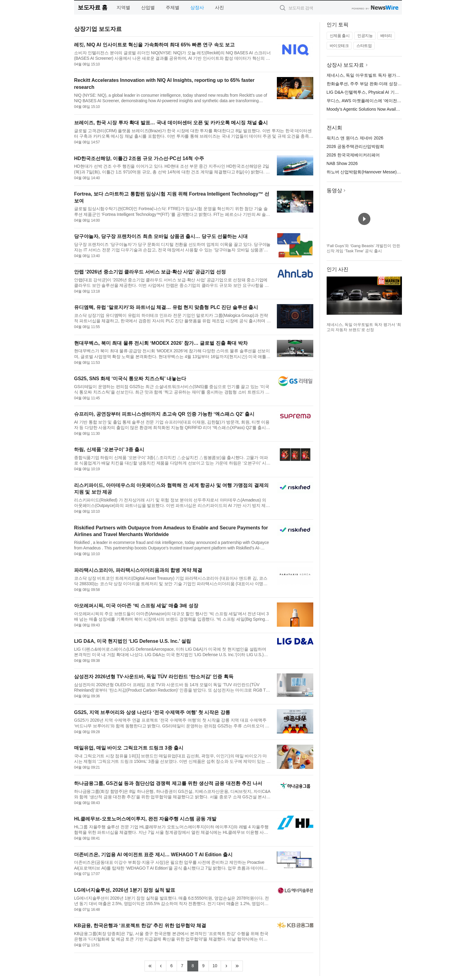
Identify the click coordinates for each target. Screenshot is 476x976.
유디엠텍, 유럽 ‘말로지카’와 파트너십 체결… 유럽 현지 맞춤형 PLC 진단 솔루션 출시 (166, 307)
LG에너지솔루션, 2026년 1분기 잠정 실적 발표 (124, 890)
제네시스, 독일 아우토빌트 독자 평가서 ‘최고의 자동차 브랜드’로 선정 (392, 75)
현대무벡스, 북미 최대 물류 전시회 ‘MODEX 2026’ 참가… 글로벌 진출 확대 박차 (161, 343)
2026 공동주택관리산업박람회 (355, 146)
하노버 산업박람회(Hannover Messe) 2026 (367, 171)
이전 (331, 298)
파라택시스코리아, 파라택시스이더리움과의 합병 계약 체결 (138, 570)
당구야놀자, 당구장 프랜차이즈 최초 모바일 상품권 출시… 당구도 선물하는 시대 (161, 236)
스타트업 (364, 45)
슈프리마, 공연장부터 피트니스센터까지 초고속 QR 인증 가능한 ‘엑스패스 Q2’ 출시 (164, 414)
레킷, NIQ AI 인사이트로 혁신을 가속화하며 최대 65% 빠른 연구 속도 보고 (154, 44)
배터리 (386, 35)
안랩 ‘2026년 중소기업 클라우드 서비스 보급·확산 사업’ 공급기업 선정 (150, 271)
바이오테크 (339, 45)
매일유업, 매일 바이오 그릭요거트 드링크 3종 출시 (128, 747)
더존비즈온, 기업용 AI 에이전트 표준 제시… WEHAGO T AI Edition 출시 (153, 854)
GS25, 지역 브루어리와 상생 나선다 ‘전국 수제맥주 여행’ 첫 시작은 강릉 (152, 712)
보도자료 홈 (92, 7)
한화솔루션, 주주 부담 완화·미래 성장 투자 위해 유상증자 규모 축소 (390, 83)
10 (216, 965)
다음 (397, 298)
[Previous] (160, 966)
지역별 (123, 7)
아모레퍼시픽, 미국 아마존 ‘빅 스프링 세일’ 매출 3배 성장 (136, 605)
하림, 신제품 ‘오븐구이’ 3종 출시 (109, 449)
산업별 (148, 7)
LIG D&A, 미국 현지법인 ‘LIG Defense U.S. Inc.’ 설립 (132, 641)
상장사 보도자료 (345, 65)
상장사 (197, 7)
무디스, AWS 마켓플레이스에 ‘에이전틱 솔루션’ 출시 (376, 100)
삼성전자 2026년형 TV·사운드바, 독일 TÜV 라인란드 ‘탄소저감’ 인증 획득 (153, 676)
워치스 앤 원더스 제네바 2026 (355, 138)
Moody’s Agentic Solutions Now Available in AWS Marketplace (385, 109)
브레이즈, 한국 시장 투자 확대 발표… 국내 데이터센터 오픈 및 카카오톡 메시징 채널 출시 (171, 122)
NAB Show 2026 (342, 163)
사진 (219, 7)
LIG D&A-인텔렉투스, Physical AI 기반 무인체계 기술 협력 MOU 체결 (392, 92)
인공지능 (364, 35)
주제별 (172, 7)
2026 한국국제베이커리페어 (353, 155)
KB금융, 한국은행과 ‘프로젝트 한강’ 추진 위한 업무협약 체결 (140, 925)
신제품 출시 (340, 35)
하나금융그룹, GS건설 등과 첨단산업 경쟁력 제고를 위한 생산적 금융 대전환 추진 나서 (168, 783)
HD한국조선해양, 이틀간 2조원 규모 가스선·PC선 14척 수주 (139, 158)
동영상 (334, 190)
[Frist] (150, 966)
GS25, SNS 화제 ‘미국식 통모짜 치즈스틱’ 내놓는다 (130, 378)
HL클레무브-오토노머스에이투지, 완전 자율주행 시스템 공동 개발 (145, 818)
